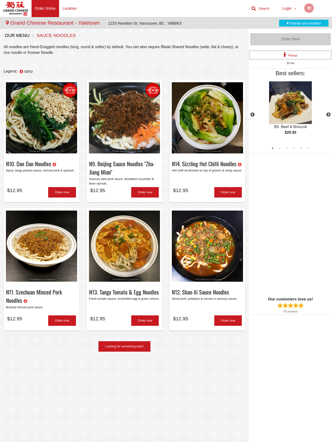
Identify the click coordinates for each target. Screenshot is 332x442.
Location (69, 8)
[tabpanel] (290, 112)
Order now (62, 193)
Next (328, 114)
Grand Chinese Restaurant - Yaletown (53, 23)
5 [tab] (301, 148)
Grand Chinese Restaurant (80, 372)
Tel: (243, 390)
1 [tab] (272, 148)
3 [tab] (287, 148)
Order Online (45, 8)
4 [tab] (294, 148)
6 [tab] (308, 148)
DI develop (173, 426)
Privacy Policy (198, 390)
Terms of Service (173, 438)
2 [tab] (279, 148)
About (193, 378)
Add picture (70, 90)
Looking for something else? (124, 348)
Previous (252, 114)
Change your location (304, 23)
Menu (153, 378)
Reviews (155, 390)
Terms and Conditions (204, 384)
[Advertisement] (279, 224)
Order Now (290, 39)
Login (286, 8)
